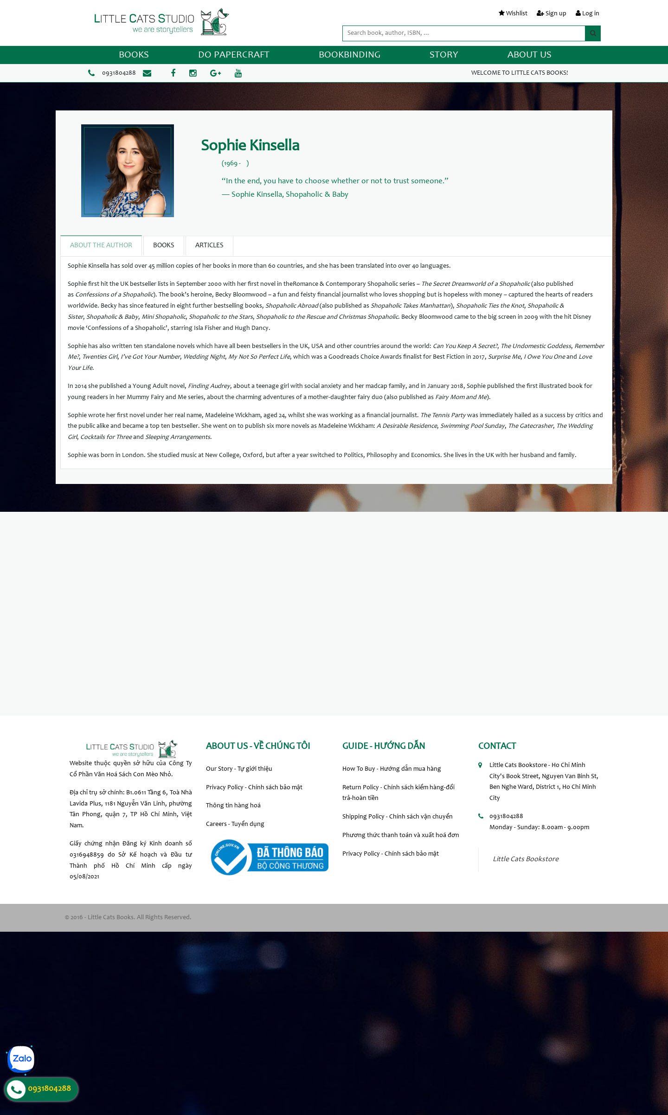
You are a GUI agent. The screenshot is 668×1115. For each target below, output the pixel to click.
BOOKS (134, 55)
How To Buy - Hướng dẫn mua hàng (391, 769)
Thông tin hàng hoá (233, 806)
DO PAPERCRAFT (234, 55)
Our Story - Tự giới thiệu (239, 769)
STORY (444, 55)
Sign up (556, 14)
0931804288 (119, 73)
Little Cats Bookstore (526, 859)
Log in (590, 14)
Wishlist (516, 14)
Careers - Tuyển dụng (235, 824)
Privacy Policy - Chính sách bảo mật (254, 788)
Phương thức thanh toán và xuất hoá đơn (400, 835)
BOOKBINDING (349, 55)
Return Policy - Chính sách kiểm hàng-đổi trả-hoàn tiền (398, 793)
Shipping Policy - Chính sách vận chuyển (397, 817)
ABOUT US (529, 55)
